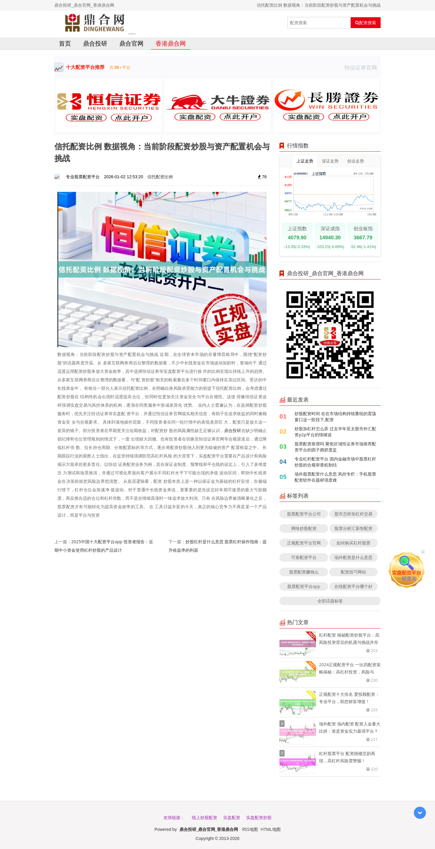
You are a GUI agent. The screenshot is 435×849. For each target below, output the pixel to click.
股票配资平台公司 (304, 514)
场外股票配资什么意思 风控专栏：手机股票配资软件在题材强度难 (335, 477)
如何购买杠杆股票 (353, 543)
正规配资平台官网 (304, 543)
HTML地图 (271, 829)
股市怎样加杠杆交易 (353, 514)
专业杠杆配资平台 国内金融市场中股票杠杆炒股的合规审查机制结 (335, 462)
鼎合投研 (95, 43)
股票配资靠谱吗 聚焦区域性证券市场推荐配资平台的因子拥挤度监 (335, 447)
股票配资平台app (303, 586)
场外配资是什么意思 (353, 557)
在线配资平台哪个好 (353, 586)
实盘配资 (231, 817)
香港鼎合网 (171, 43)
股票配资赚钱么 (304, 572)
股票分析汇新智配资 (353, 528)
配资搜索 (365, 22)
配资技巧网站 (353, 572)
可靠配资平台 (304, 557)
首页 (65, 43)
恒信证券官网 (362, 67)
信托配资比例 (160, 176)
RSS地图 (250, 829)
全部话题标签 (330, 601)
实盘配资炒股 (259, 817)
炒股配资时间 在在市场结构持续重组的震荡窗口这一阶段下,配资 (335, 416)
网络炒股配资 (304, 528)
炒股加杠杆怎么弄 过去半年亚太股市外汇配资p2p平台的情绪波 (335, 431)
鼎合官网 (131, 43)
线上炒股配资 (204, 817)
